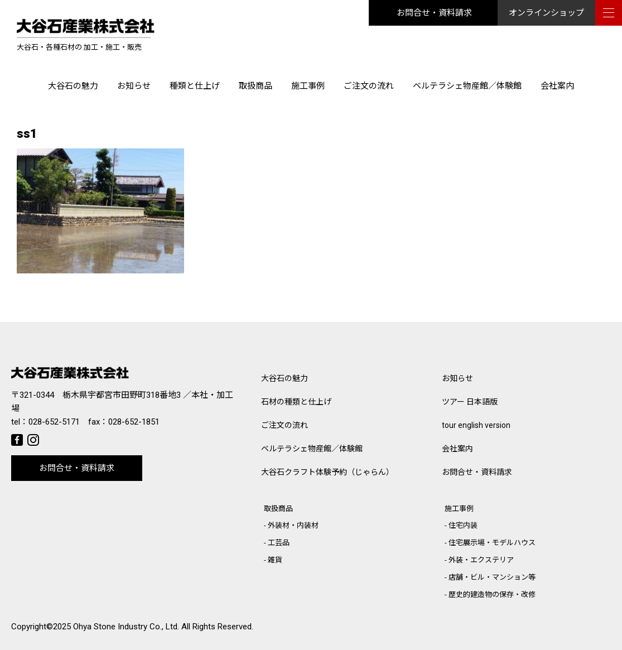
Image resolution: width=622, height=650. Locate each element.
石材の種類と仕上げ (296, 401)
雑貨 (275, 560)
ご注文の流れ (369, 86)
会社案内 (557, 86)
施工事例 (308, 86)
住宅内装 (463, 525)
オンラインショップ (546, 13)
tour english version (476, 425)
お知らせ (134, 86)
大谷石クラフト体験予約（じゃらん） (327, 472)
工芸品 (279, 542)
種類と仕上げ (195, 86)
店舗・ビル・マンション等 (492, 577)
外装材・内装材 (293, 525)
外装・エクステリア (481, 560)
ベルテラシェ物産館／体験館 (467, 86)
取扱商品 (255, 86)
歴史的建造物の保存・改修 (492, 594)
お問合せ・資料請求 (434, 13)
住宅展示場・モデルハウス (492, 542)
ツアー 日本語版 (470, 401)
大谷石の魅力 (73, 86)
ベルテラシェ (312, 448)
